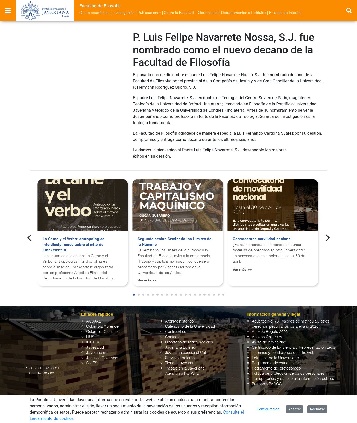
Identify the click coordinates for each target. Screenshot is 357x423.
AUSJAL (93, 321)
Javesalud (95, 347)
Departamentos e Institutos (243, 13)
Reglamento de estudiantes (275, 363)
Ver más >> (242, 270)
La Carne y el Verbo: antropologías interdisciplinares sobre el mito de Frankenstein (73, 244)
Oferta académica (94, 13)
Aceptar (294, 409)
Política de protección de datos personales (288, 374)
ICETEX (92, 342)
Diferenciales (207, 13)
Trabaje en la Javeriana (184, 368)
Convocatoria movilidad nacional (262, 239)
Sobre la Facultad (179, 13)
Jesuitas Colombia (102, 358)
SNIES (91, 363)
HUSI (90, 337)
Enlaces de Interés (284, 13)
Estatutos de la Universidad (275, 358)
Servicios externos (181, 358)
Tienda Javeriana (179, 363)
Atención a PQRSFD (182, 374)
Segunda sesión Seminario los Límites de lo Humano (175, 242)
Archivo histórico (179, 321)
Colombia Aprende (102, 327)
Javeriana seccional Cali (186, 353)
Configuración (268, 409)
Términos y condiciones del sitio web (283, 353)
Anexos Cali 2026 (267, 337)
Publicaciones (149, 13)
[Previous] (30, 237)
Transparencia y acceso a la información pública (293, 379)
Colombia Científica (103, 332)
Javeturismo (96, 353)
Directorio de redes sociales (189, 342)
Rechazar (317, 409)
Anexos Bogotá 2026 (270, 332)
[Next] (327, 237)
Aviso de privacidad (269, 342)
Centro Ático (175, 332)
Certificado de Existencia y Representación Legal (294, 347)
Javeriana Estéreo (180, 347)
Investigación (124, 13)
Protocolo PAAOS (267, 384)
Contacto (172, 337)
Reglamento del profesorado (276, 368)
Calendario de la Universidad (190, 327)
